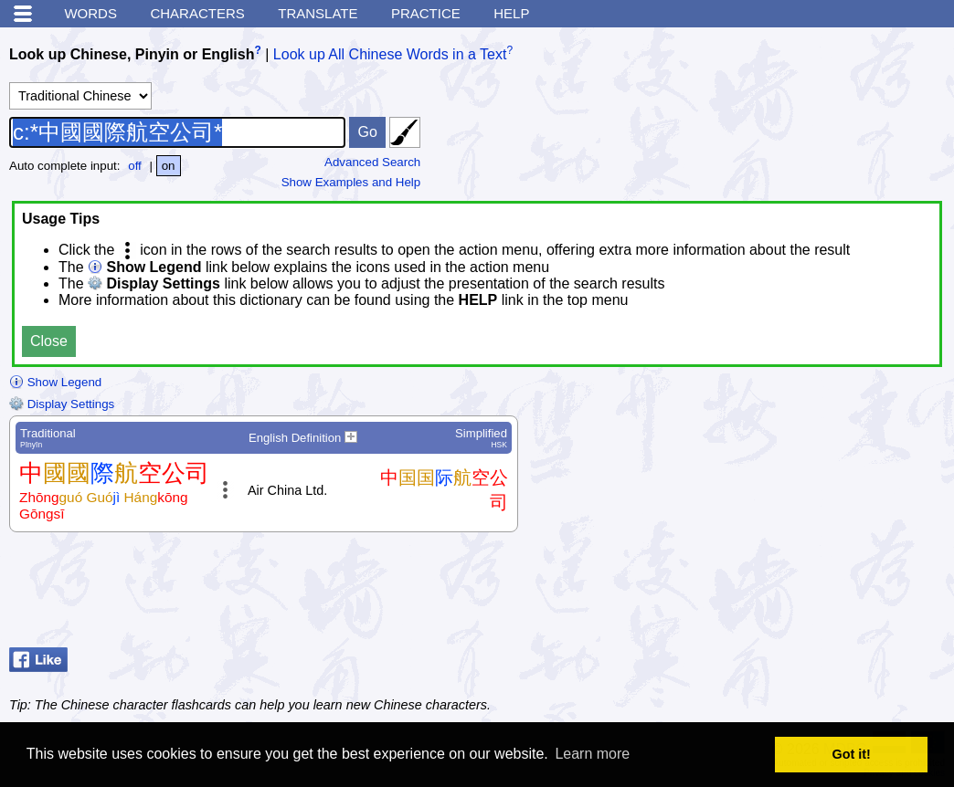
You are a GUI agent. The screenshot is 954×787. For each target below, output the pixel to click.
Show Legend (55, 382)
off (135, 166)
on (168, 166)
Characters (197, 13)
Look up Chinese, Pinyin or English (131, 54)
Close (49, 341)
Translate (317, 13)
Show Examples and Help (351, 182)
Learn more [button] (592, 753)
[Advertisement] (798, 594)
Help (511, 13)
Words (90, 13)
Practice (426, 13)
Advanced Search (372, 162)
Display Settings (61, 404)
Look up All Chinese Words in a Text (390, 54)
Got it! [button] (851, 754)
